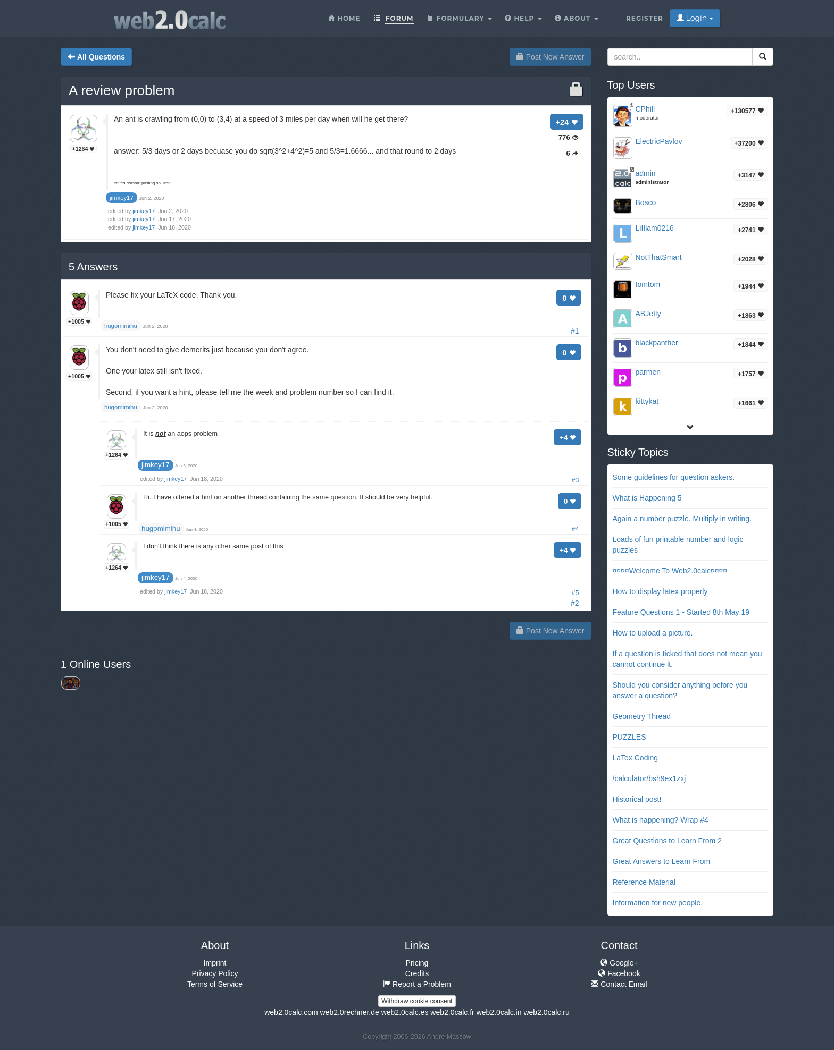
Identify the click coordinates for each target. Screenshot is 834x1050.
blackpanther (657, 342)
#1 (575, 331)
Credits (417, 973)
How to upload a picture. (653, 633)
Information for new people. (658, 903)
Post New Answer (550, 57)
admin (646, 173)
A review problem (121, 90)
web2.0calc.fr (452, 1012)
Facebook (619, 973)
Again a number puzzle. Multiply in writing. (682, 518)
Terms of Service (215, 984)
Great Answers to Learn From (662, 861)
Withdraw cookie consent (416, 1001)
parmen (648, 372)
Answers (93, 267)
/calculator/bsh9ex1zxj (649, 778)
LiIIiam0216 (655, 228)
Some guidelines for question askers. (674, 477)
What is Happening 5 (647, 498)
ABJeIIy (648, 313)
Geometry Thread (642, 716)
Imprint (215, 963)
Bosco (646, 202)
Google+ (619, 963)
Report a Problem (417, 984)
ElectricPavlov (659, 141)
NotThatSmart (659, 257)
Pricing (417, 963)
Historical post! (637, 799)
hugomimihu (160, 528)
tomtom (648, 284)
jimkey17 (144, 211)
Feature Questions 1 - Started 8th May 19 (681, 612)
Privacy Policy (214, 973)
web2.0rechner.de (349, 1012)
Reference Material (644, 882)
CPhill (645, 109)
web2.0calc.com (291, 1012)
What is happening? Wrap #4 (660, 820)
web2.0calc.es (405, 1012)
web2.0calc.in (499, 1012)
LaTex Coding (635, 757)
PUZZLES (629, 737)
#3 (575, 480)
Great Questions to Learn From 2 (667, 840)
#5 (575, 593)
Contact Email (619, 984)
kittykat (647, 401)
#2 (575, 603)
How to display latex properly (660, 591)
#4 (575, 529)
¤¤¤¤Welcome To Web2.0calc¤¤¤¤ (670, 570)
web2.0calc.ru (546, 1012)
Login (695, 18)
